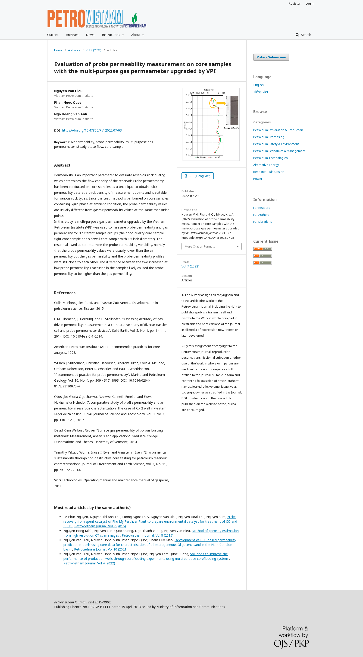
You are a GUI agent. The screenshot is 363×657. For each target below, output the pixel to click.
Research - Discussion (268, 172)
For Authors (261, 215)
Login (309, 3)
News (90, 34)
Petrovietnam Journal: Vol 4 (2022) (89, 563)
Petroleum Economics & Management (279, 151)
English (258, 85)
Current (53, 34)
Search (305, 34)
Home (58, 50)
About (136, 34)
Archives (72, 34)
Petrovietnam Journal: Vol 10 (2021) (101, 549)
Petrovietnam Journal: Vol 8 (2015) (147, 535)
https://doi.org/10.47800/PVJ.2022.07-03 (92, 130)
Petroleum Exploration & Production (278, 130)
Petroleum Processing (268, 137)
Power (257, 179)
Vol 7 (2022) (93, 50)
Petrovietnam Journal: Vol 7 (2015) (100, 526)
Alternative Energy (266, 165)
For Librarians (262, 221)
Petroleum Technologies (270, 158)
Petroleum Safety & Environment (276, 144)
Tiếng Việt (260, 92)
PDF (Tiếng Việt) (199, 176)
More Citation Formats (200, 246)
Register (294, 3)
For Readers (261, 208)
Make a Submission (271, 57)
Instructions (111, 34)
